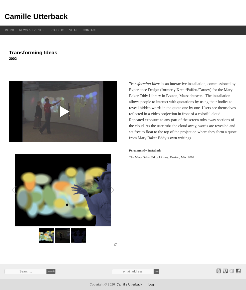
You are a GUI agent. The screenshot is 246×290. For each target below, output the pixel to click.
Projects (56, 30)
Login (152, 284)
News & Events (31, 30)
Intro (9, 30)
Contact (90, 30)
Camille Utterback (36, 16)
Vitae (73, 30)
